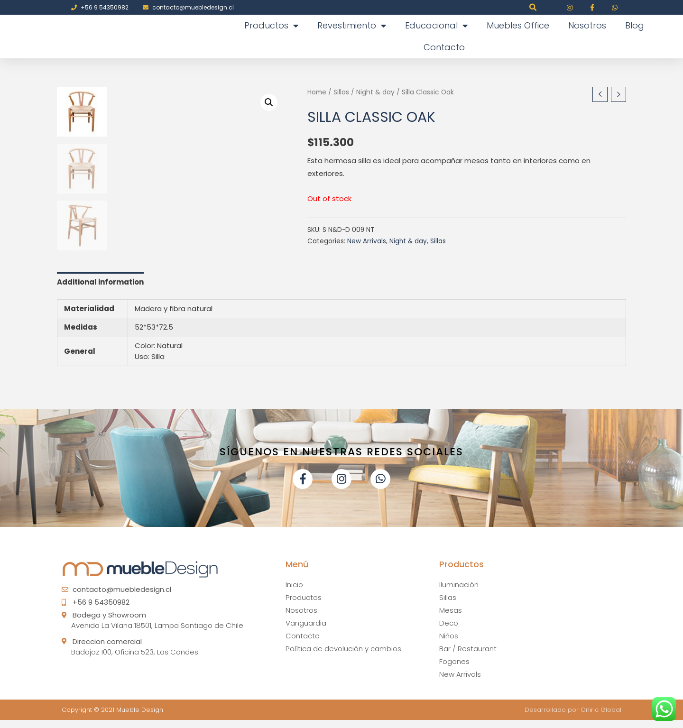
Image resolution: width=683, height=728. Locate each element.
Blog (634, 25)
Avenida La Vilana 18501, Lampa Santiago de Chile (157, 633)
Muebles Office (518, 25)
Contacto (444, 47)
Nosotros (587, 25)
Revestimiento (351, 26)
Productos (271, 26)
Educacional (436, 26)
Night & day (375, 92)
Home (316, 92)
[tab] (100, 289)
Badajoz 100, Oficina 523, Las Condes (134, 659)
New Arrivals (366, 241)
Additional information (100, 290)
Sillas (341, 92)
